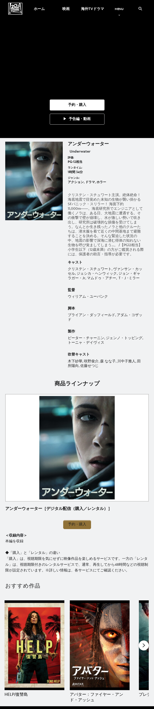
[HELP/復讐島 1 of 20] (34, 645)
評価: (71, 157)
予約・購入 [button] (77, 524)
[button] (77, 105)
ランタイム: (75, 167)
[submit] (140, 8)
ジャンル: (73, 178)
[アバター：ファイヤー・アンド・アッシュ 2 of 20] (100, 645)
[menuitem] (39, 8)
